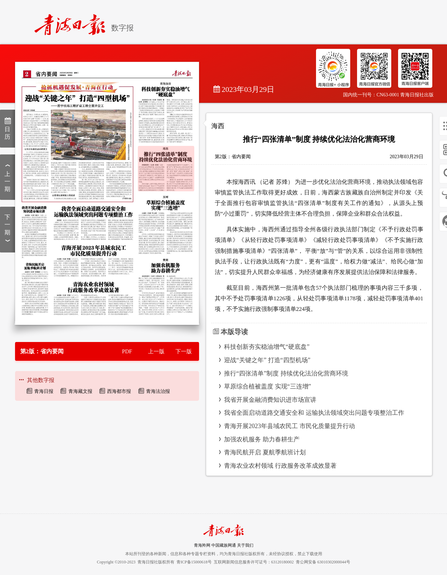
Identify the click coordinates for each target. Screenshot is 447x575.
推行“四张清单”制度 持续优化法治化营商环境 (286, 373)
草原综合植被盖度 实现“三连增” (267, 386)
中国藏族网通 (223, 545)
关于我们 (245, 545)
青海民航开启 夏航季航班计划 (265, 452)
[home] (73, 21)
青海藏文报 (80, 391)
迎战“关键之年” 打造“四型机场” (267, 360)
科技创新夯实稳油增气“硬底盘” (267, 346)
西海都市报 (119, 391)
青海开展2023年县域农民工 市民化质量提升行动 (289, 426)
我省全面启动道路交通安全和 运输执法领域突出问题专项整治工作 (314, 412)
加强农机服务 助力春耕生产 (262, 439)
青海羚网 (202, 545)
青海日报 (43, 391)
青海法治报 (158, 391)
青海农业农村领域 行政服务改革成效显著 (280, 465)
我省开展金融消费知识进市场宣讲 (270, 399)
